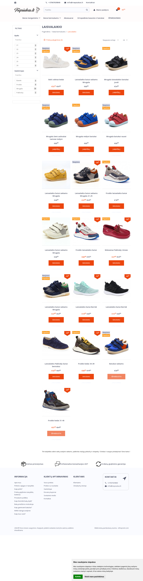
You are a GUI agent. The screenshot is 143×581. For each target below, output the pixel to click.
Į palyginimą (56, 99)
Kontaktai (90, 2)
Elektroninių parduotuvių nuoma (106, 528)
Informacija (20, 476)
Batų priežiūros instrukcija (23, 504)
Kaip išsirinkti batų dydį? (23, 501)
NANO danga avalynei (22, 511)
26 (17, 65)
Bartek (19, 80)
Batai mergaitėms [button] (30, 18)
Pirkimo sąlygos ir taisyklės (24, 486)
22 (17, 49)
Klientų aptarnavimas (56, 476)
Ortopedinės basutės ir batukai (90, 18)
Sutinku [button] (78, 577)
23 (17, 53)
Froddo (19, 84)
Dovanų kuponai (50, 492)
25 (17, 61)
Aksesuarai (68, 18)
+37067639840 (53, 2)
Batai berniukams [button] (51, 18)
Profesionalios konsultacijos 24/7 (71, 464)
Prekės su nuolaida (51, 486)
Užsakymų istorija (79, 486)
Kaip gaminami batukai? (23, 507)
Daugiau (56, 92)
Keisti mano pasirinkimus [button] (94, 577)
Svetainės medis (50, 495)
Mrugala (20, 88)
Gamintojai (48, 489)
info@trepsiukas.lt (73, 2)
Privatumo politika (21, 498)
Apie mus (17, 482)
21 (17, 45)
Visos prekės (48, 482)
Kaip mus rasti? (20, 514)
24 (17, 57)
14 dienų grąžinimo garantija (111, 464)
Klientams (78, 476)
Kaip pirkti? (18, 489)
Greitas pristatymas (32, 464)
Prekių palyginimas (53, 40)
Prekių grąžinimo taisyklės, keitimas (24, 493)
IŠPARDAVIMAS (114, 18)
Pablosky (20, 92)
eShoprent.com (123, 528)
